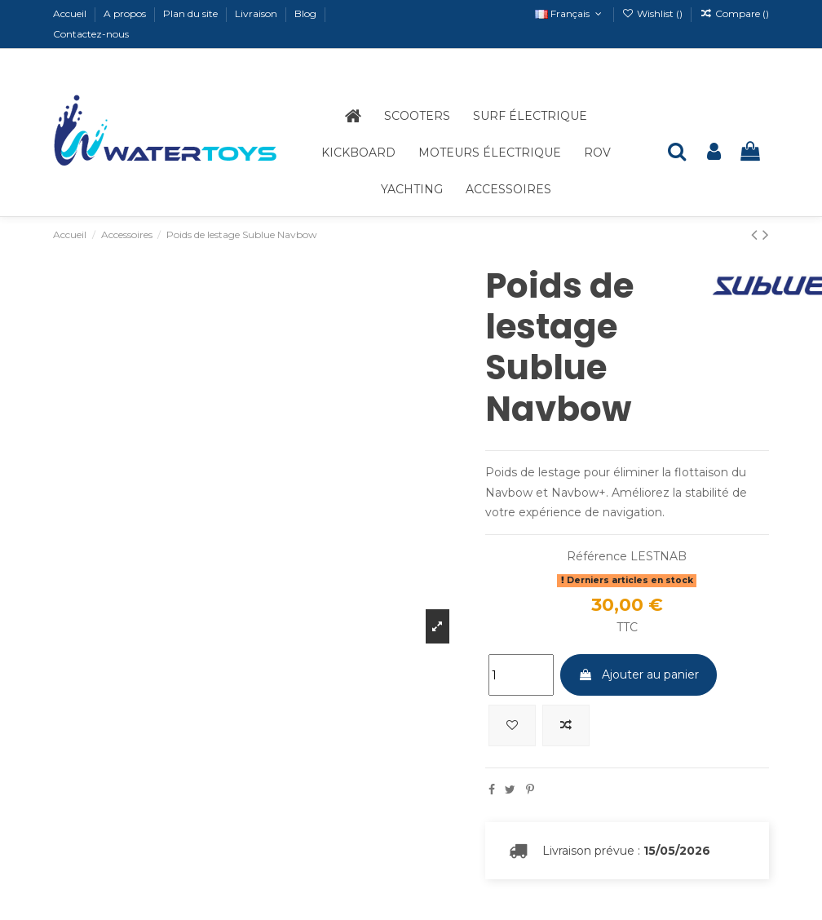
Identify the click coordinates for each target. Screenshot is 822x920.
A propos (126, 13)
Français (569, 13)
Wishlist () (653, 13)
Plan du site (191, 13)
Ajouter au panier (638, 674)
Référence (597, 556)
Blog (306, 13)
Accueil (71, 13)
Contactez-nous (91, 34)
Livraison (257, 13)
